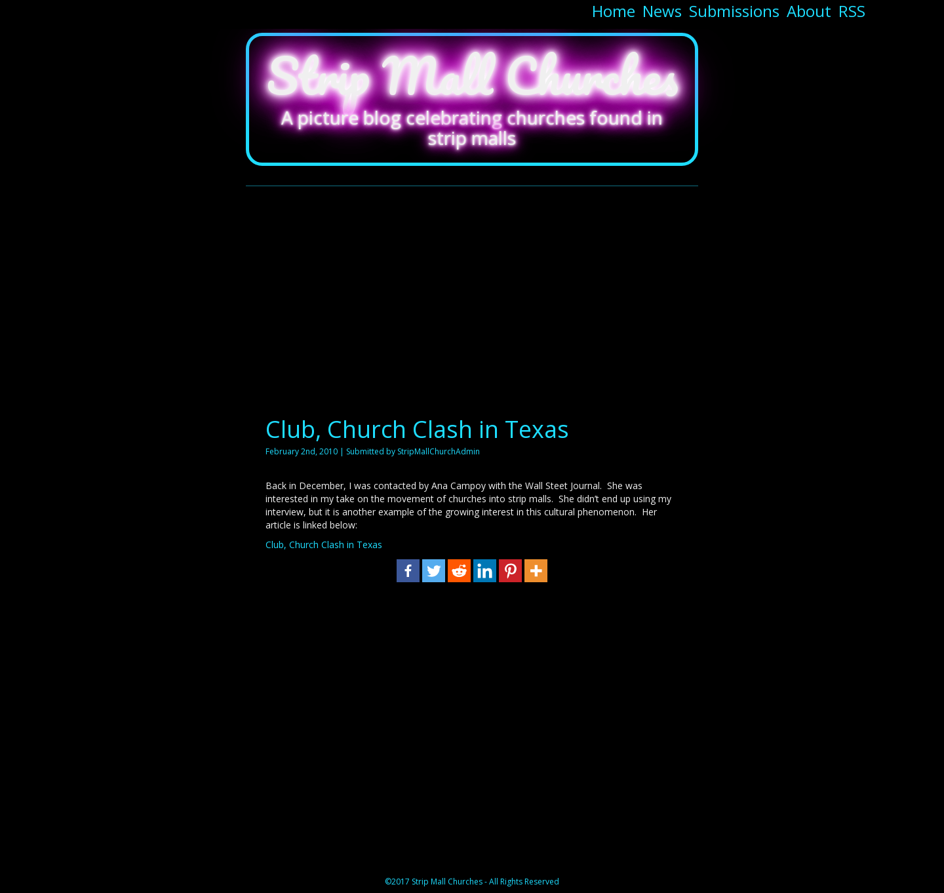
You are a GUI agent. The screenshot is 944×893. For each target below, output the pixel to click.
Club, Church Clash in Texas (417, 429)
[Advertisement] (472, 298)
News (662, 11)
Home (613, 11)
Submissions (734, 11)
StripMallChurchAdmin (438, 451)
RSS (851, 11)
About (809, 11)
